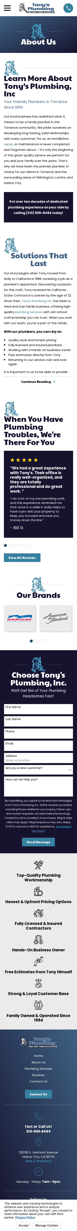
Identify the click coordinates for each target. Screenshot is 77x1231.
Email (9, 743)
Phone (10, 731)
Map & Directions (38, 1161)
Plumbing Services (38, 1068)
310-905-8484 (38, 1131)
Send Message (38, 842)
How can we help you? (22, 779)
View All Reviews (22, 557)
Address (11, 756)
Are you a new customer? (24, 768)
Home (38, 1056)
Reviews (38, 1075)
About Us (38, 1062)
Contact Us (38, 1081)
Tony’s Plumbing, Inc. (37, 301)
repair (8, 144)
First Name (13, 707)
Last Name (13, 719)
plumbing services (29, 312)
